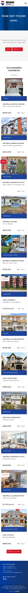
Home (8, 49)
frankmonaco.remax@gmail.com (14, 572)
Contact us (17, 49)
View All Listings (14, 551)
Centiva (16, 591)
